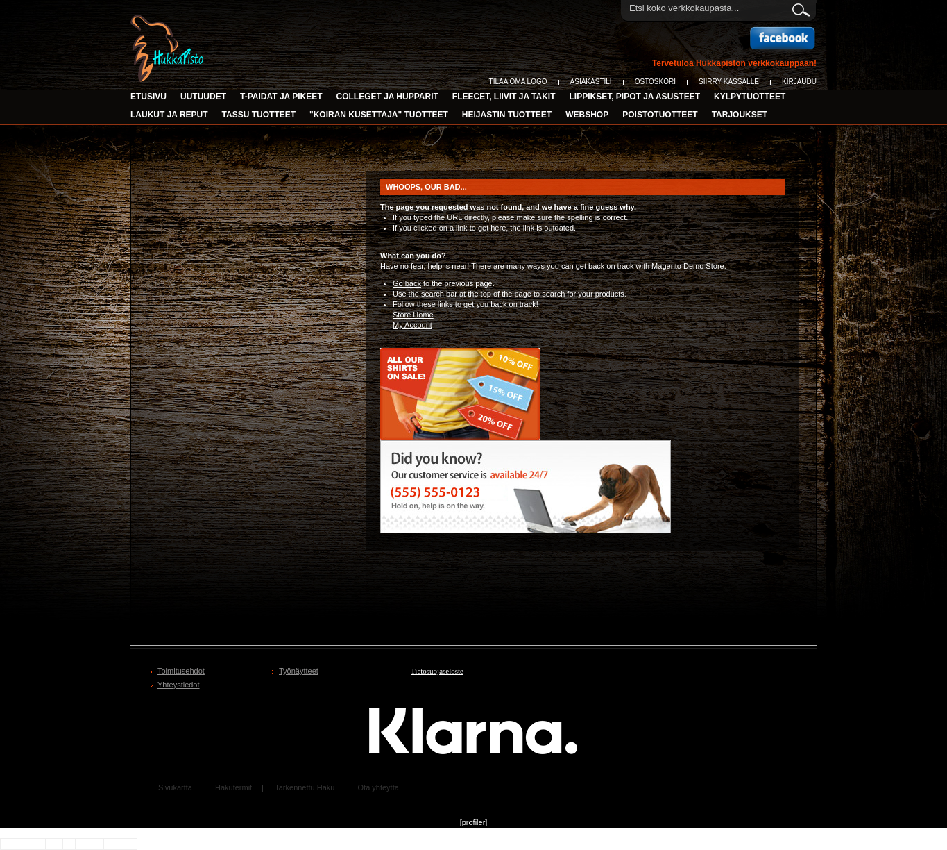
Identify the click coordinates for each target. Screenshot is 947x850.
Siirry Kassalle (729, 81)
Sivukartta (175, 787)
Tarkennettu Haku (304, 787)
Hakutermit (233, 787)
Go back (407, 283)
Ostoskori (655, 81)
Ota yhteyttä (378, 787)
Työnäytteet (298, 671)
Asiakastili (591, 81)
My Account (412, 325)
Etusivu (148, 96)
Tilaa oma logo (518, 81)
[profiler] (474, 822)
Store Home (413, 314)
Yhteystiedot (178, 685)
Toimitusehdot (181, 671)
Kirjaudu (799, 81)
